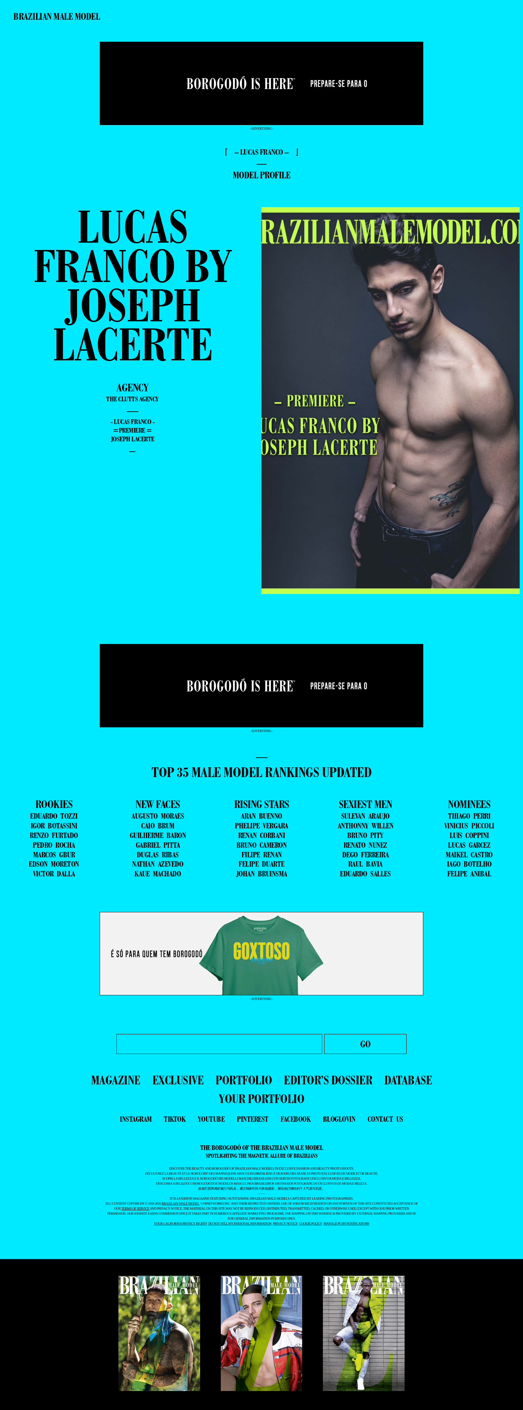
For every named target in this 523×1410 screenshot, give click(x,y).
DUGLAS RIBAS (158, 854)
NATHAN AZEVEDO (157, 864)
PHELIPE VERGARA (261, 825)
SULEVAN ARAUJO (365, 816)
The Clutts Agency (132, 399)
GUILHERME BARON (158, 835)
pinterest (253, 1119)
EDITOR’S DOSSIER (328, 1080)
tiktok (174, 1119)
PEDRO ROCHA (54, 845)
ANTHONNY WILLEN (366, 825)
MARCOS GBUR (54, 854)
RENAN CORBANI (261, 835)
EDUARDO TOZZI (54, 816)
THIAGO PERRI (469, 816)
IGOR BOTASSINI (54, 825)
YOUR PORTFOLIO (261, 1098)
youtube (211, 1119)
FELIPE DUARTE (261, 864)
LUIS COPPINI (469, 835)
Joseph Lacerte (132, 439)
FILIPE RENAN (261, 854)
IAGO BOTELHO (469, 864)
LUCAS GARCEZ (469, 845)
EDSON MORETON (54, 864)
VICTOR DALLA (54, 873)
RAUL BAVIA (365, 864)
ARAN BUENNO (261, 816)
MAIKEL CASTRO (469, 854)
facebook (296, 1119)
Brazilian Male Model (56, 16)
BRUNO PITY (365, 835)
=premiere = (132, 430)
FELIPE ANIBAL (469, 873)
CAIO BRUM (157, 825)
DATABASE (408, 1080)
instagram (136, 1119)
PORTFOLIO (243, 1080)
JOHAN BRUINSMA (261, 873)
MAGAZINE (115, 1080)
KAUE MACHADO (157, 873)
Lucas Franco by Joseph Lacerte (132, 285)
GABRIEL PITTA (158, 845)
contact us (385, 1119)
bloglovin (339, 1119)
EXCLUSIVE (178, 1080)
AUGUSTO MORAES (157, 816)
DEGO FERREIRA (365, 854)
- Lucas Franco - (132, 421)
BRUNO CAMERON (261, 845)
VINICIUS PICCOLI (469, 825)
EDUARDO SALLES (365, 873)
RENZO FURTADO (54, 835)
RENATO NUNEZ (365, 845)
